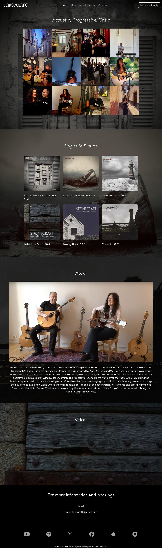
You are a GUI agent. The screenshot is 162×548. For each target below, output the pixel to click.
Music (74, 5)
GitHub (105, 546)
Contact (103, 5)
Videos (92, 5)
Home (65, 5)
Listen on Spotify (149, 5)
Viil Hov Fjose (74, 546)
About (82, 5)
